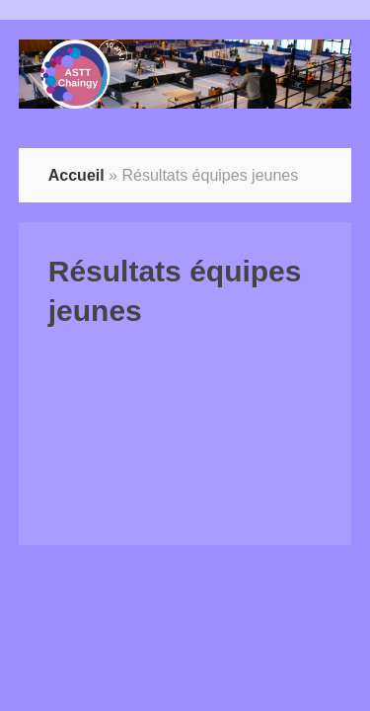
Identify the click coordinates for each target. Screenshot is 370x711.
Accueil (76, 175)
